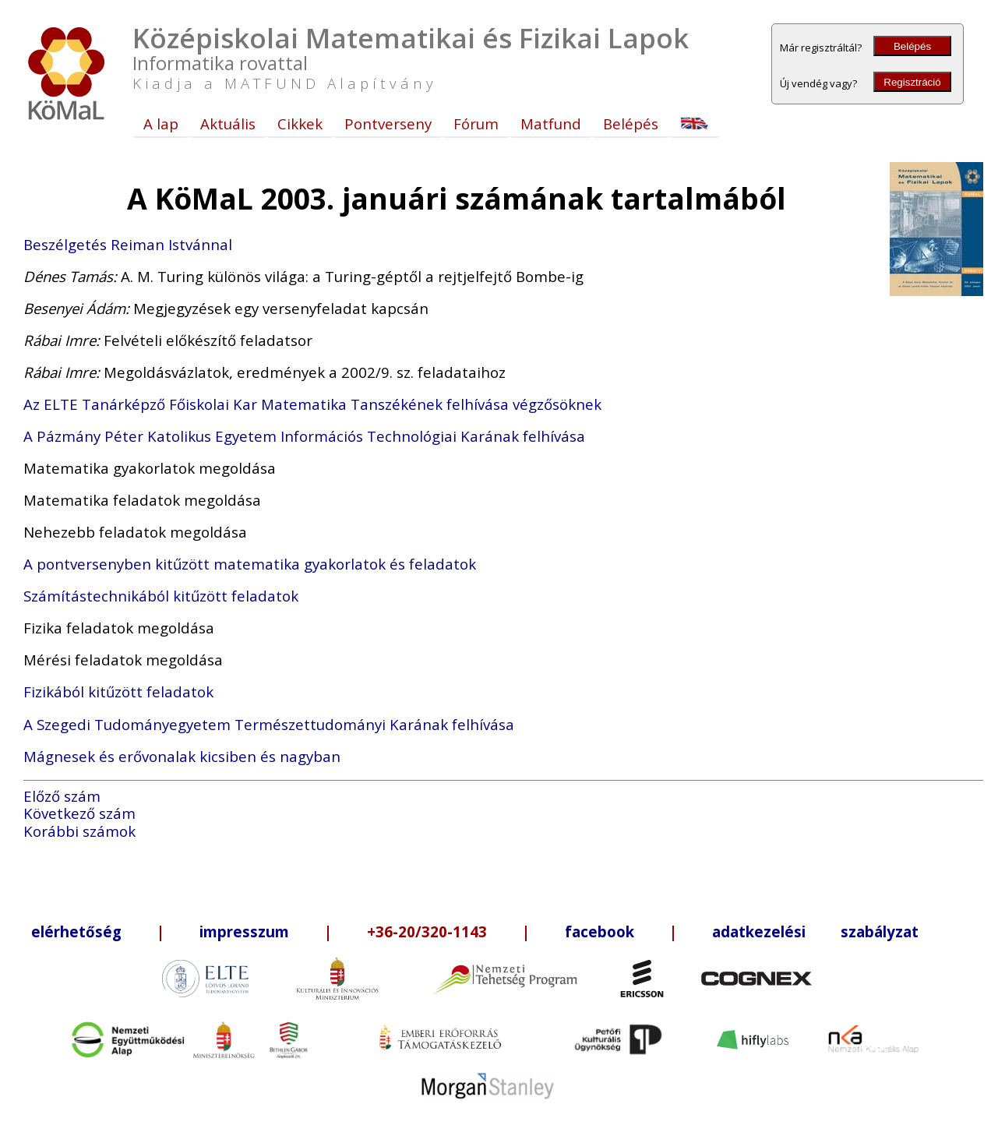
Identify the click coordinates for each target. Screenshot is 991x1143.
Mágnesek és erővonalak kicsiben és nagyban (181, 756)
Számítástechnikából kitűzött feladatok (160, 595)
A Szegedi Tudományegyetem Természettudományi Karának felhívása (268, 724)
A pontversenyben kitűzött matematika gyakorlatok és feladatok (249, 563)
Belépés (912, 46)
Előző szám (62, 796)
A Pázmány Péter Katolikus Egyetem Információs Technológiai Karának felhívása (304, 436)
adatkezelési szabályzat (815, 931)
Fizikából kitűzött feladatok (118, 691)
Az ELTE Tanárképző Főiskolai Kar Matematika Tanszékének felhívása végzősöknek (312, 404)
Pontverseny (388, 123)
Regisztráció (911, 82)
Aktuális (228, 123)
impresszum (244, 931)
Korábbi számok (79, 831)
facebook (599, 931)
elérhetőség (76, 931)
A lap (160, 123)
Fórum (476, 123)
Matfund (550, 123)
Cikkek (300, 123)
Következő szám (79, 813)
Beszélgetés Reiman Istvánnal (127, 244)
